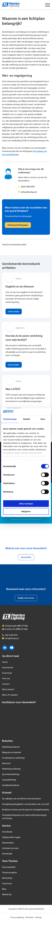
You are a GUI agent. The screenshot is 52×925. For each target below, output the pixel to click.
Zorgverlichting (9, 780)
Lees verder (13, 312)
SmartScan (7, 673)
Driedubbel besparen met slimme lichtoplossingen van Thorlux (24, 817)
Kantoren (6, 763)
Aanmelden (26, 557)
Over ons (6, 679)
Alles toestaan (26, 503)
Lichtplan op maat (10, 848)
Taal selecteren (40, 5)
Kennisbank (7, 854)
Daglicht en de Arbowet (19, 286)
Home (5, 662)
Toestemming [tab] (10, 419)
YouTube (11, 647)
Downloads (7, 832)
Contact (6, 684)
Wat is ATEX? (12, 389)
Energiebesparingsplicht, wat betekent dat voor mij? (25, 804)
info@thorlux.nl (29, 192)
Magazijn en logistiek (11, 752)
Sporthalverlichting (10, 774)
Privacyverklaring (17, 918)
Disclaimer (29, 918)
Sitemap (38, 918)
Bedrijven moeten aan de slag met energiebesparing (25, 810)
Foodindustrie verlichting (13, 758)
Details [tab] (26, 419)
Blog (4, 889)
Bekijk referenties (26, 598)
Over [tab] (43, 419)
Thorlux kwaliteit (9, 873)
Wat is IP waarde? (10, 695)
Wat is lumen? (8, 689)
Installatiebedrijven (10, 785)
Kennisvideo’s (8, 843)
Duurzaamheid (8, 867)
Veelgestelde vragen (11, 837)
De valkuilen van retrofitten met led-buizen (21, 799)
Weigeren (26, 511)
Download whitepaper (18, 225)
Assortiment (7, 668)
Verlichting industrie (11, 747)
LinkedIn (5, 647)
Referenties (7, 878)
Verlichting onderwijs (11, 769)
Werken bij (6, 895)
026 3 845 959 (28, 187)
